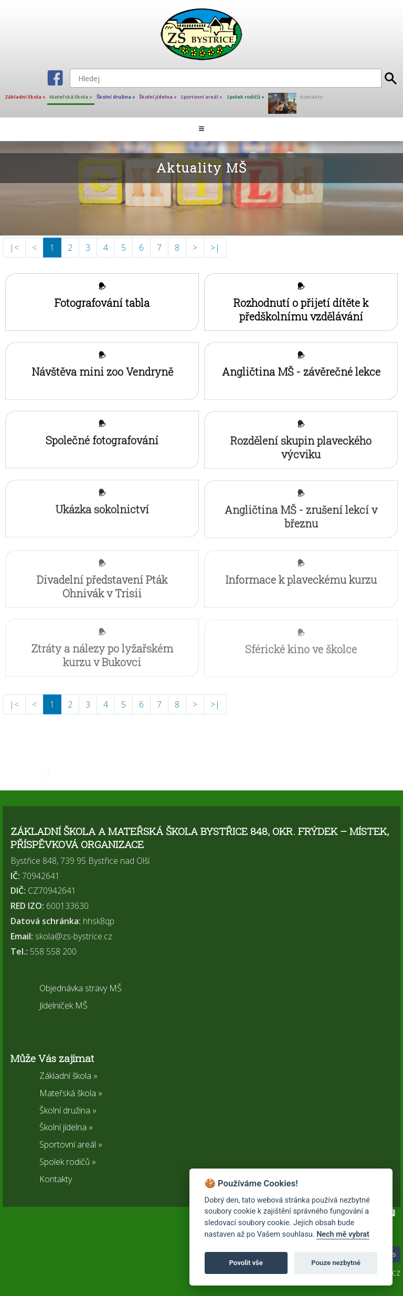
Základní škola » (25, 96)
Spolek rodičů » (245, 96)
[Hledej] (225, 78)
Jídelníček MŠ (63, 1005)
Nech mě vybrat (342, 1234)
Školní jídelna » (158, 96)
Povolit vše (246, 1263)
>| (215, 247)
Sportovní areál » (201, 96)
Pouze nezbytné (335, 1263)
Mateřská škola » (70, 96)
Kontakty (311, 96)
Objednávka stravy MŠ (80, 988)
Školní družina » (116, 96)
